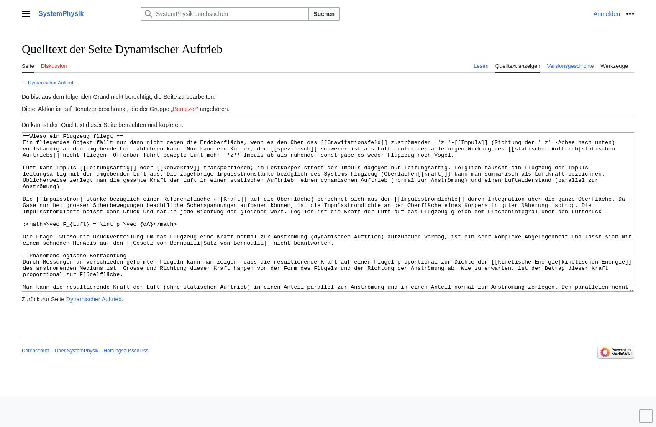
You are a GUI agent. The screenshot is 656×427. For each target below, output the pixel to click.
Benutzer (184, 109)
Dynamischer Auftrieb (51, 82)
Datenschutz (36, 382)
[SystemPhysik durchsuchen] (225, 14)
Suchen (324, 13)
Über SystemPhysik (77, 382)
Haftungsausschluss (125, 382)
